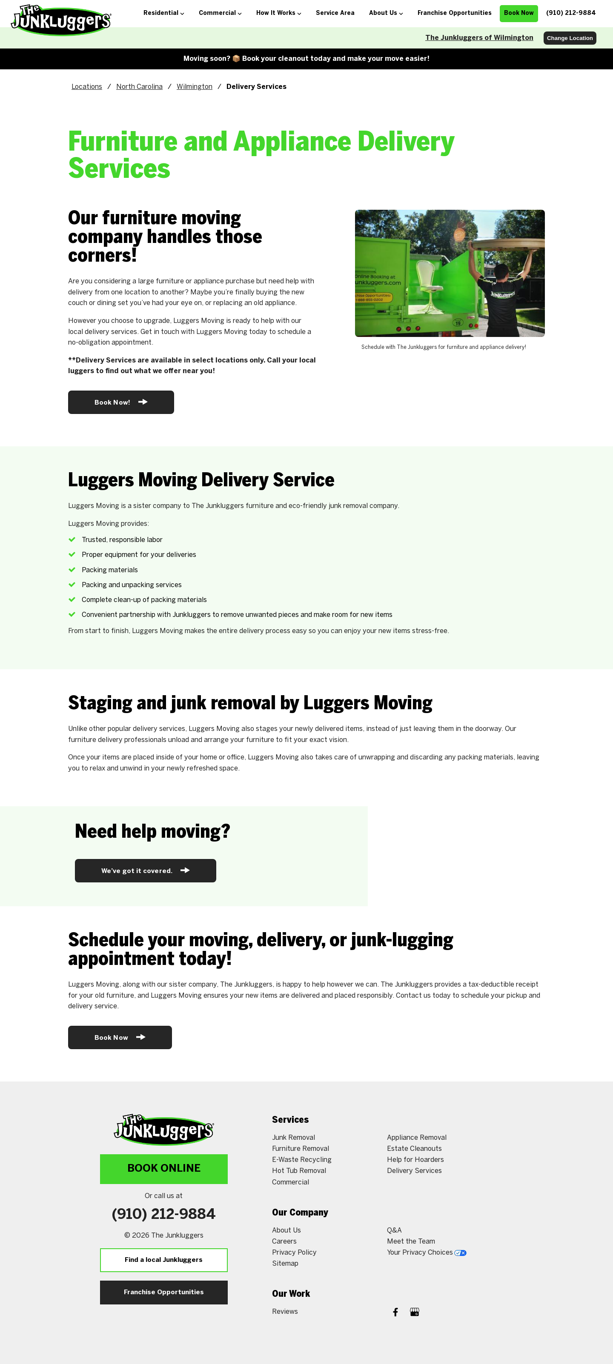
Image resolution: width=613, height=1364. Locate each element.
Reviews (285, 1312)
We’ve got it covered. (145, 870)
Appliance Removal (417, 1138)
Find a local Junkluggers (164, 1260)
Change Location (570, 38)
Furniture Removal (300, 1149)
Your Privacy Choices (427, 1253)
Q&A (394, 1230)
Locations (87, 87)
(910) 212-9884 (164, 1215)
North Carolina (139, 87)
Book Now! (121, 402)
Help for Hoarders (415, 1160)
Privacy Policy (294, 1253)
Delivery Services (414, 1171)
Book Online (164, 1169)
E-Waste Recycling (302, 1160)
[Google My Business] (415, 1313)
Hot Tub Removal (299, 1171)
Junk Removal (293, 1138)
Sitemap (285, 1264)
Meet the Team (411, 1241)
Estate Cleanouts (414, 1149)
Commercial (290, 1182)
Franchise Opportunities (164, 1293)
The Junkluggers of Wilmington (479, 38)
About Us (286, 1230)
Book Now (120, 1037)
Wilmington (194, 87)
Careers (284, 1241)
